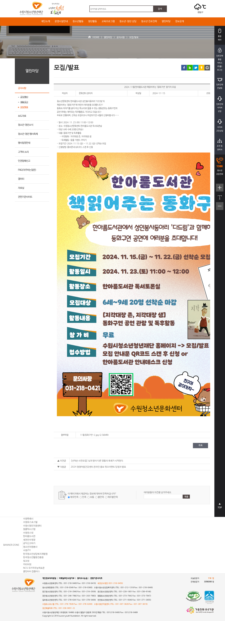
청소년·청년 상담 (127, 21)
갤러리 (21, 178)
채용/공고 (24, 102)
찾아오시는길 (82, 578)
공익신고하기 (29, 543)
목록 (200, 445)
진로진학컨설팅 (219, 83)
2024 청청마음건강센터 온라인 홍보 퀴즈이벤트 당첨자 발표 (98, 467)
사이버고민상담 (219, 125)
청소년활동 (77, 21)
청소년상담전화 (219, 166)
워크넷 (26, 561)
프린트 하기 (207, 67)
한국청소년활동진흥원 (33, 557)
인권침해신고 (24, 160)
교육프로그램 (108, 21)
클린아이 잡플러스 (31, 571)
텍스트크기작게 (220, 207)
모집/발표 (133, 37)
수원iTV (27, 550)
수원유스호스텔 (30, 522)
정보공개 (179, 21)
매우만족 (74, 497)
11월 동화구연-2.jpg (89, 435)
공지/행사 (24, 97)
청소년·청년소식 (25, 124)
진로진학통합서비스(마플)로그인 (219, 59)
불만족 (101, 497)
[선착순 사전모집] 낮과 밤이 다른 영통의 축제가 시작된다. (97, 460)
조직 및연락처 (219, 145)
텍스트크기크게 (220, 189)
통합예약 (219, 35)
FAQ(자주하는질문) (27, 169)
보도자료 (22, 115)
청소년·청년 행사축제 (28, 133)
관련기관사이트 (25, 196)
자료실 (21, 187)
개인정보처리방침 (49, 578)
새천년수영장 (29, 539)
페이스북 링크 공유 (184, 67)
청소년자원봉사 (30, 547)
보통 (92, 497)
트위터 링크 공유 (195, 67)
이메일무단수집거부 (66, 578)
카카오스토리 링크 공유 (201, 67)
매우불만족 (113, 497)
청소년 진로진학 (149, 21)
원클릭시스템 (29, 529)
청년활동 (92, 21)
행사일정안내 (24, 142)
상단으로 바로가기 (219, 507)
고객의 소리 (23, 151)
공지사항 (121, 37)
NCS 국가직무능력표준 (34, 568)
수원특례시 (28, 518)
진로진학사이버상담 (219, 104)
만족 (84, 497)
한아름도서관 (29, 536)
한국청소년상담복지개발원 (35, 554)
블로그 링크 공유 (190, 67)
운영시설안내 (61, 21)
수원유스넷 (28, 532)
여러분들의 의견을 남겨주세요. (158, 492)
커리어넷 (27, 564)
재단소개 (45, 21)
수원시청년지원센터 (32, 525)
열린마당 (166, 21)
